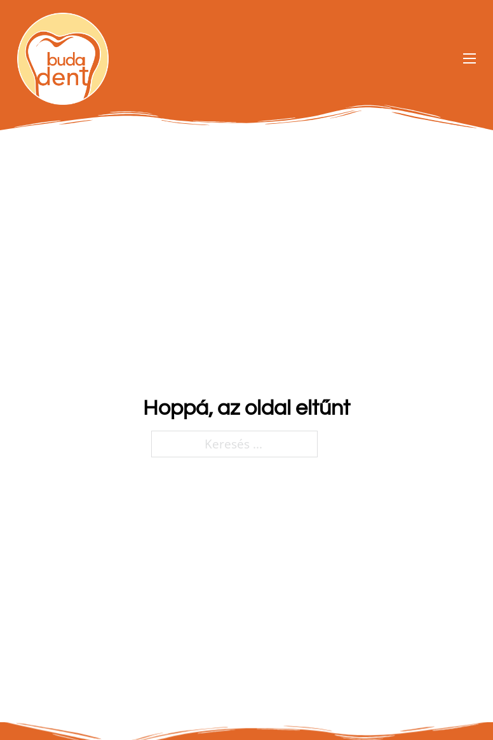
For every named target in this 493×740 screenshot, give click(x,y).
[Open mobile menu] (469, 58)
